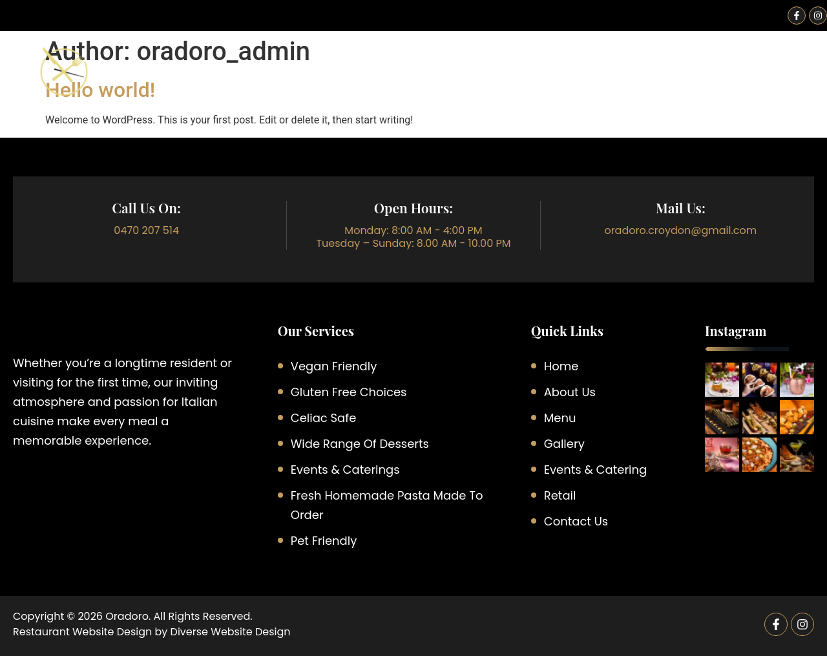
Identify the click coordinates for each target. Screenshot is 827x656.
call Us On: (146, 207)
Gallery (706, 80)
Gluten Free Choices (349, 392)
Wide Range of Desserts (360, 444)
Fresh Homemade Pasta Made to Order (387, 505)
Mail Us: (681, 207)
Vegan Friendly (334, 366)
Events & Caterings (345, 469)
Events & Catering (544, 80)
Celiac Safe (324, 418)
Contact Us (785, 80)
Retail (639, 80)
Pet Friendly (324, 541)
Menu (448, 80)
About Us (377, 80)
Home (306, 80)
